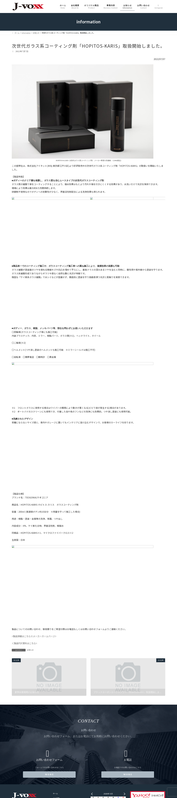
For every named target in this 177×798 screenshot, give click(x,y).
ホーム (55, 793)
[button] (49, 774)
